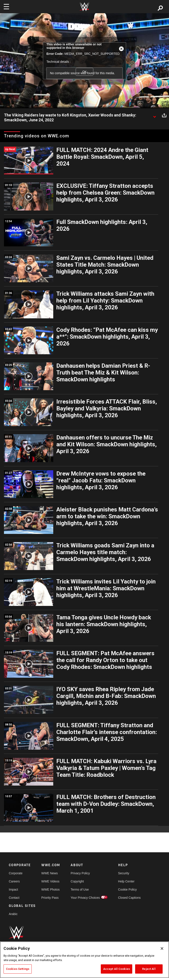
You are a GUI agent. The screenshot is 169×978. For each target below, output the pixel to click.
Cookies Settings (17, 969)
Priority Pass (50, 897)
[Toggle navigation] (6, 6)
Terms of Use (80, 889)
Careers (14, 881)
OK (84, 72)
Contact (14, 897)
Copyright (77, 881)
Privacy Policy (80, 873)
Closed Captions (129, 897)
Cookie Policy (127, 889)
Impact (13, 889)
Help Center (126, 881)
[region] (84, 959)
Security (123, 873)
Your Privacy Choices (85, 897)
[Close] (162, 948)
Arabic (13, 914)
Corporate (15, 873)
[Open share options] (164, 115)
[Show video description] (154, 115)
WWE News (49, 873)
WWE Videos (50, 881)
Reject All (148, 969)
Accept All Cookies (116, 969)
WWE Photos (50, 889)
